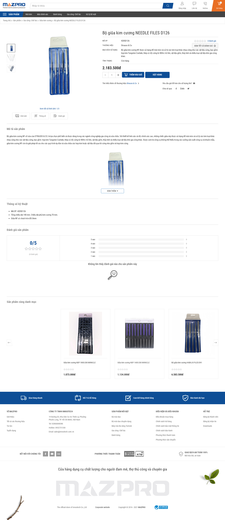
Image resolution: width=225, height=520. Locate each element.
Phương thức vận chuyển (166, 439)
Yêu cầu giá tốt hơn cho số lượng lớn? (178, 83)
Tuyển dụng (11, 430)
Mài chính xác (42, 14)
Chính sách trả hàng (164, 421)
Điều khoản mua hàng (164, 416)
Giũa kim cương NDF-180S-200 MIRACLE (80, 362)
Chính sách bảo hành (164, 430)
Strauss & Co (132, 83)
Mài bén (29, 14)
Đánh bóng (57, 14)
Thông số (40, 116)
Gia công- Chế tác (74, 14)
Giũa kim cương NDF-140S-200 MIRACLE (134, 362)
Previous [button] (10, 343)
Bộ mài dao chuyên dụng (121, 421)
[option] (11, 48)
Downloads (207, 426)
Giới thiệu (10, 416)
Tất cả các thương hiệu (16, 421)
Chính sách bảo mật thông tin (167, 426)
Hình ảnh (21, 116)
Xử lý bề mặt (91, 14)
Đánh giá (59, 116)
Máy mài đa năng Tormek (122, 426)
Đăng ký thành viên (210, 416)
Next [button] (215, 343)
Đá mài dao (116, 416)
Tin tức (9, 426)
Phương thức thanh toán (165, 435)
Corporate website (102, 507)
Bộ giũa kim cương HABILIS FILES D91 (186, 362)
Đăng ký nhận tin (209, 421)
